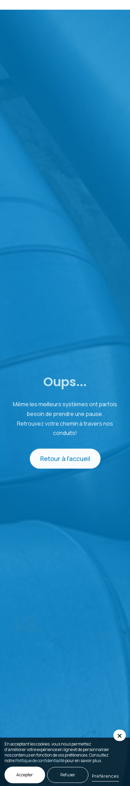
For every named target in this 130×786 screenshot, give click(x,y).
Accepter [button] (24, 775)
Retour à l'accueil (65, 459)
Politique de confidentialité (39, 761)
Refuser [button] (67, 775)
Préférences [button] (105, 776)
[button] (115, 5)
